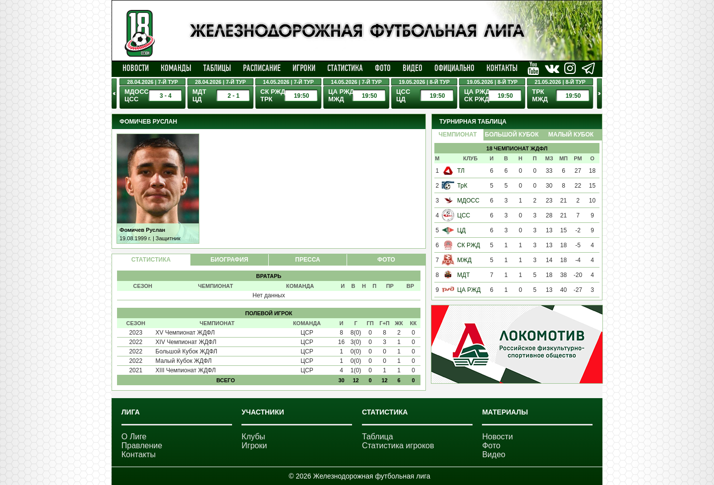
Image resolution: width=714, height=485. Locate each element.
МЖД (464, 260)
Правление (141, 445)
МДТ (463, 275)
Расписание (262, 68)
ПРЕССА (307, 259)
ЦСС (463, 215)
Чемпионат (457, 134)
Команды (176, 68)
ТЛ (461, 170)
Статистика (345, 68)
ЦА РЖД (468, 289)
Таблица (377, 436)
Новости (135, 68)
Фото (383, 68)
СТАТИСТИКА (151, 259)
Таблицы (217, 68)
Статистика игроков (398, 445)
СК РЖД (468, 245)
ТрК (462, 185)
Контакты (502, 68)
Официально (454, 68)
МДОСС (468, 200)
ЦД (461, 230)
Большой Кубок (511, 134)
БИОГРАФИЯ (229, 259)
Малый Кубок (571, 134)
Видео (412, 68)
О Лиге (134, 436)
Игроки (304, 68)
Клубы (253, 436)
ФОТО (386, 259)
